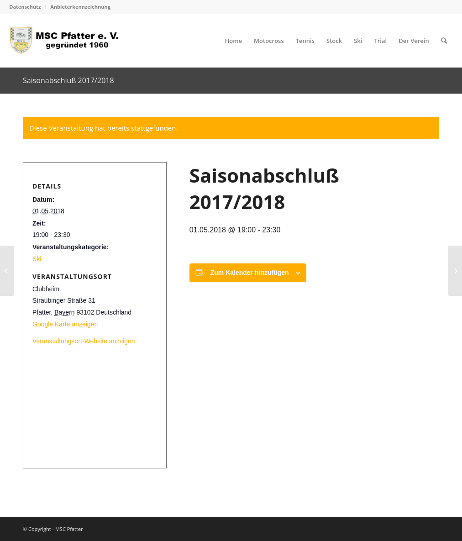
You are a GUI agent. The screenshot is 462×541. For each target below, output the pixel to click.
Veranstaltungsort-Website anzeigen (83, 341)
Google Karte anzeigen (65, 324)
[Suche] (444, 40)
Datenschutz (25, 6)
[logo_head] (67, 40)
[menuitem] (27, 7)
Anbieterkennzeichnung (80, 6)
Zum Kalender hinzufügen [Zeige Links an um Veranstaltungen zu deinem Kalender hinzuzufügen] (249, 272)
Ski (36, 259)
